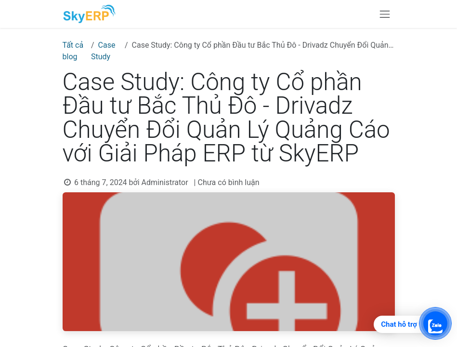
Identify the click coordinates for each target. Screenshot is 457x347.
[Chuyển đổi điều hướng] (385, 14)
